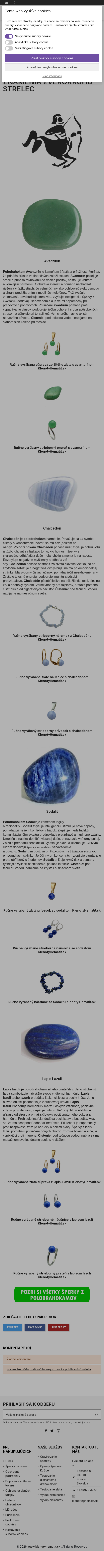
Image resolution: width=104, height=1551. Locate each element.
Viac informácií (52, 76)
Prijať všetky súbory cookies (52, 58)
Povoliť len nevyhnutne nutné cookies (52, 67)
